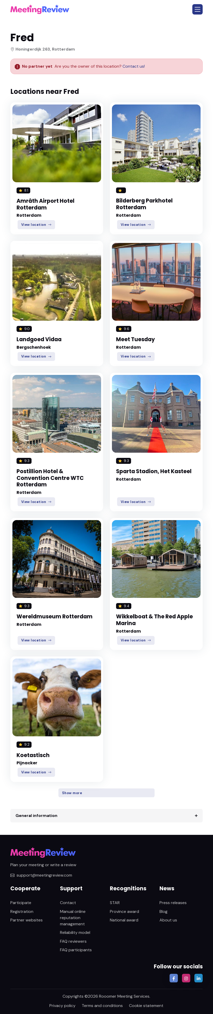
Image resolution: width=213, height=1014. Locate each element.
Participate (20, 902)
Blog (163, 911)
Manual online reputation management (73, 918)
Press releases (173, 902)
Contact (68, 902)
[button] (197, 9)
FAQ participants (76, 950)
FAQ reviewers (73, 941)
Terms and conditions (102, 1005)
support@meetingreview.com (41, 875)
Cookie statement (146, 1005)
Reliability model (75, 932)
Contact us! (133, 66)
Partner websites (26, 920)
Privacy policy (62, 1005)
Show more (72, 793)
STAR (115, 902)
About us (168, 920)
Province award (124, 911)
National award (124, 920)
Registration (21, 911)
